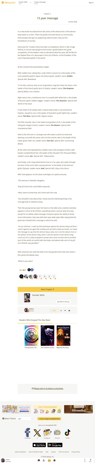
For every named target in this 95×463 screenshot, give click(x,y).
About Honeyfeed (20, 452)
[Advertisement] (47, 367)
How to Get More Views (36, 452)
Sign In (91, 3)
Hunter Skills (23, 2)
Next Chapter (47, 289)
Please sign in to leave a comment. (47, 388)
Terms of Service (64, 452)
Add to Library (63, 302)
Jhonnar (31, 311)
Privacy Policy (76, 452)
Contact (53, 452)
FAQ (47, 452)
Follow (54, 310)
